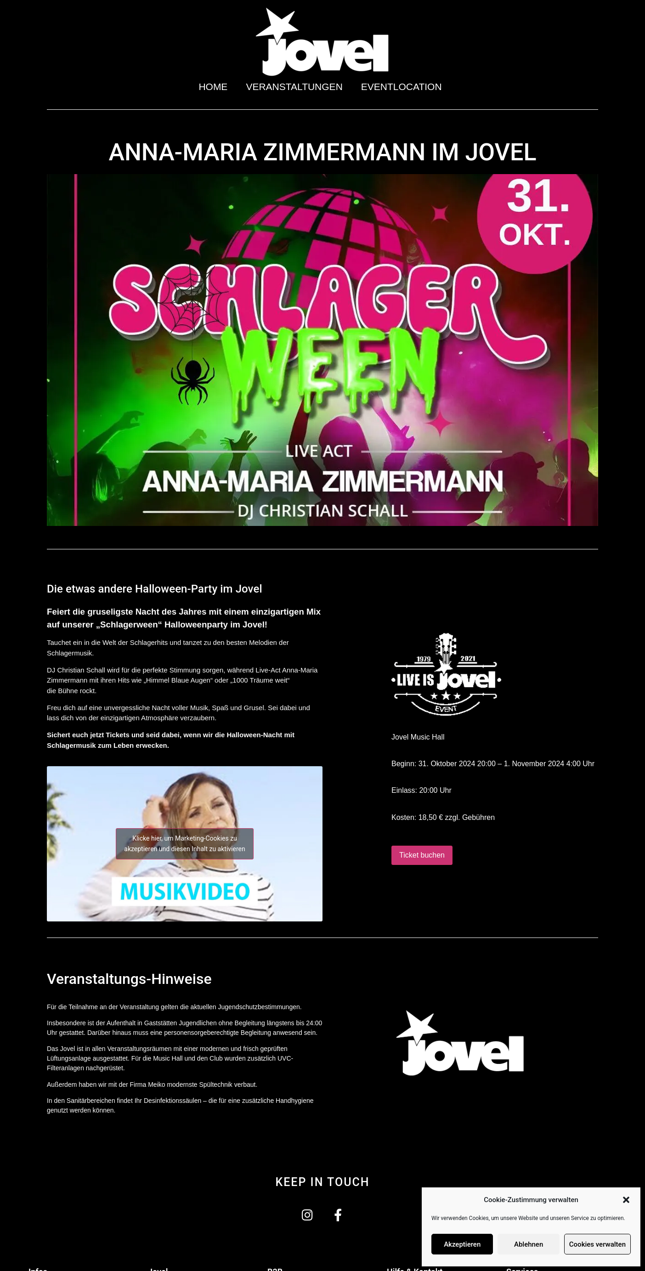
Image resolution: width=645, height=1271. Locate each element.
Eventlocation (404, 86)
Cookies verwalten (597, 1244)
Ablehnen (528, 1244)
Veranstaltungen (294, 86)
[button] (626, 1199)
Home (212, 86)
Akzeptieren (462, 1244)
